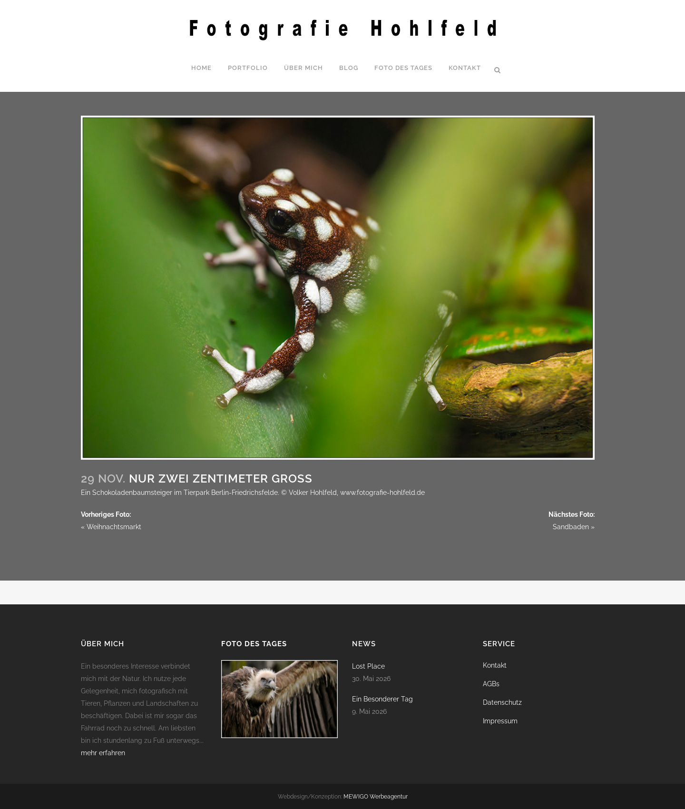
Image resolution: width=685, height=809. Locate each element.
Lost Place (368, 666)
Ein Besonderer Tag (382, 699)
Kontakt (495, 665)
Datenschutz (502, 702)
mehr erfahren (103, 753)
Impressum (500, 721)
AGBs (491, 684)
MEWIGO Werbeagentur (375, 796)
